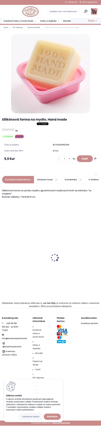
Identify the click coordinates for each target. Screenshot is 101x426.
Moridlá (67, 21)
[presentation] (4, 254)
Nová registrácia (89, 2)
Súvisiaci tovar (47, 180)
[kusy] (64, 159)
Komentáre (73, 180)
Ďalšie (91, 20)
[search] (82, 12)
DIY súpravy (18, 27)
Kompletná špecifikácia (18, 179)
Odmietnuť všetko (30, 416)
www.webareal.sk (61, 423)
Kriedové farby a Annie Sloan (18, 21)
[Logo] (18, 11)
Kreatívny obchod (89, 323)
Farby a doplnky (48, 21)
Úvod (6, 27)
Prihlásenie (72, 2)
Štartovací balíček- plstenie (18, 262)
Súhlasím (52, 416)
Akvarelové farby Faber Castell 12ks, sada (74, 262)
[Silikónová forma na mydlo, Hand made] (50, 73)
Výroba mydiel (33, 27)
